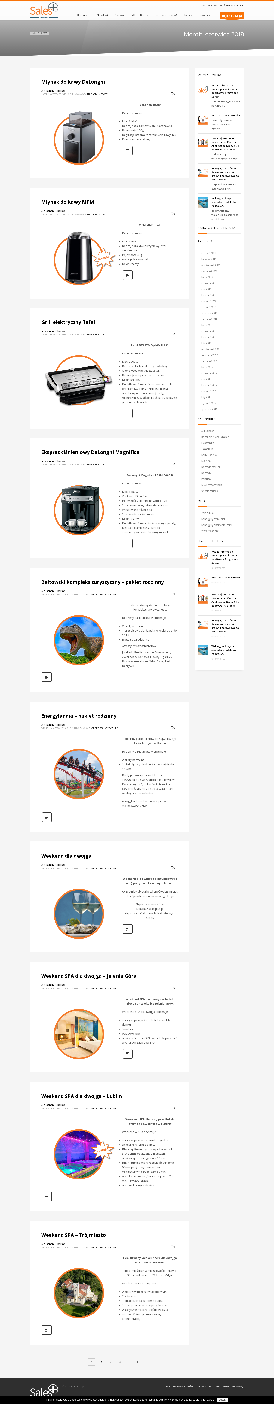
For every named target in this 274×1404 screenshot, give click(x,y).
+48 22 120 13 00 (235, 5)
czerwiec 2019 (209, 283)
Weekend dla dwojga (66, 855)
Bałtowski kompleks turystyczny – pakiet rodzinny (102, 582)
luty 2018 (206, 343)
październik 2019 (210, 265)
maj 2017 (206, 379)
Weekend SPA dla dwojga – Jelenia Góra (89, 975)
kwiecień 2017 (209, 385)
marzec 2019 (208, 301)
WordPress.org (209, 530)
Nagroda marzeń (211, 467)
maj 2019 (206, 289)
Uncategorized (209, 491)
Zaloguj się (207, 512)
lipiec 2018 (207, 325)
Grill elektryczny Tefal (68, 322)
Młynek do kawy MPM (67, 202)
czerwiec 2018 (209, 331)
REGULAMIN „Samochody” (230, 1386)
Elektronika (207, 442)
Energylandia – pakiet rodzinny (79, 715)
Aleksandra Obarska (53, 90)
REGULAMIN (204, 1386)
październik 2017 (210, 349)
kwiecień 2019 (209, 295)
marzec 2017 (208, 391)
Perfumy (206, 479)
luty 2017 (206, 397)
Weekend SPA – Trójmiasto (73, 1235)
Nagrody (102, 94)
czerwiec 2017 (209, 373)
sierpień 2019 (209, 271)
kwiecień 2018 (209, 337)
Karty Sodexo (209, 454)
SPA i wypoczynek (109, 594)
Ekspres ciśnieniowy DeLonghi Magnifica (90, 452)
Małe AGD (92, 94)
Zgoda (222, 1400)
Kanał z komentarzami (216, 525)
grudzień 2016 (209, 409)
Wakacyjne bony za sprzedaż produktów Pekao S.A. (223, 202)
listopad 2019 (208, 259)
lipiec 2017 (207, 367)
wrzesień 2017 (209, 355)
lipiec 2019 (207, 277)
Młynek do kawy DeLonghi (73, 81)
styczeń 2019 (208, 307)
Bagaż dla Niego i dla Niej (215, 436)
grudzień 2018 (209, 313)
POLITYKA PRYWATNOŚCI (179, 1386)
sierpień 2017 (209, 361)
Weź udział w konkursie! (225, 115)
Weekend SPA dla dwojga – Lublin (81, 1096)
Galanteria (207, 448)
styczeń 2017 (208, 403)
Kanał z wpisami (213, 519)
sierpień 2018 (209, 319)
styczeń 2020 (208, 253)
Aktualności (207, 430)
